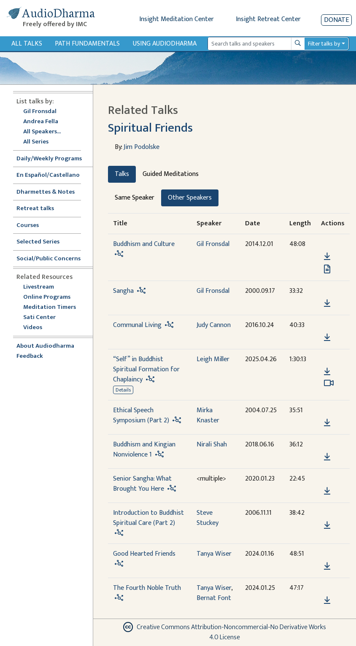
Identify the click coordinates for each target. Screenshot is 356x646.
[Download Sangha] (327, 303)
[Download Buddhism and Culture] (327, 256)
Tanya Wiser (214, 554)
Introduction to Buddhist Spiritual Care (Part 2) (148, 518)
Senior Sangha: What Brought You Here (142, 484)
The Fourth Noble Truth (147, 588)
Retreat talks (35, 209)
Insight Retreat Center (268, 19)
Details (123, 390)
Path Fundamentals (87, 43)
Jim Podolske (141, 147)
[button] (327, 244)
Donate (336, 20)
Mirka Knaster (208, 415)
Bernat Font (214, 598)
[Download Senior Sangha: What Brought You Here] (327, 491)
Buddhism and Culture (144, 244)
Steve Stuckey (207, 518)
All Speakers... (42, 132)
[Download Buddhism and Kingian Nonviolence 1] (327, 457)
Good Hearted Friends (144, 554)
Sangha (123, 291)
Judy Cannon (214, 325)
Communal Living (137, 325)
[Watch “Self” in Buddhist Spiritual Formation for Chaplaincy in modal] (329, 383)
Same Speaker (134, 197)
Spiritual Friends (150, 128)
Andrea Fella (40, 122)
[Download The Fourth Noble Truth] (327, 600)
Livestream (38, 287)
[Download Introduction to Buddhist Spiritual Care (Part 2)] (327, 525)
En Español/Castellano (48, 175)
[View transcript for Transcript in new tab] (327, 269)
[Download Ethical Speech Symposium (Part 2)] (327, 422)
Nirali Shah (212, 444)
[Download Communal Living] (327, 337)
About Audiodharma (45, 346)
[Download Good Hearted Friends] (327, 566)
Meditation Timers (49, 307)
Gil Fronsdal (40, 111)
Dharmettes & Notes (45, 192)
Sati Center (39, 317)
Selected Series (43, 242)
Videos (37, 327)
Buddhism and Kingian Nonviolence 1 (144, 449)
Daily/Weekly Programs (53, 159)
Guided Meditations (171, 174)
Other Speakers (190, 197)
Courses (27, 225)
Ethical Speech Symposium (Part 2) (141, 415)
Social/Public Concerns (48, 259)
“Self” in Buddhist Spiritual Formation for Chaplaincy (146, 369)
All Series (36, 142)
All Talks (26, 43)
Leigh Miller (213, 359)
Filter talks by (324, 44)
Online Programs (46, 297)
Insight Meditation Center (176, 19)
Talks (122, 174)
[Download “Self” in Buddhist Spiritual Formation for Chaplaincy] (327, 371)
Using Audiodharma (165, 43)
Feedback (29, 356)
